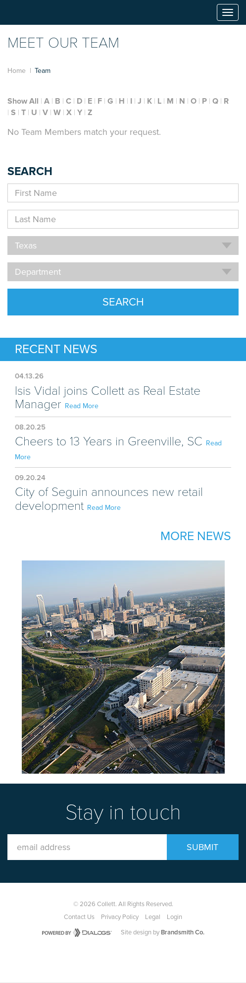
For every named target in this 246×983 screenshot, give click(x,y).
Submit (202, 847)
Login (174, 917)
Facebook (104, 959)
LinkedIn (149, 959)
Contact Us (79, 917)
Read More (81, 406)
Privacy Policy (120, 917)
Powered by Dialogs (77, 932)
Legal (152, 917)
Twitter (127, 959)
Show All (23, 101)
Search (123, 302)
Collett (35, 12)
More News (195, 536)
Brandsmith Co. (182, 932)
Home (16, 70)
